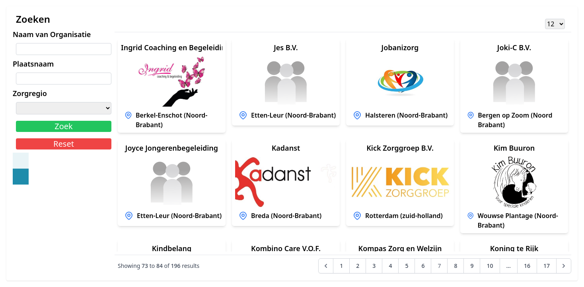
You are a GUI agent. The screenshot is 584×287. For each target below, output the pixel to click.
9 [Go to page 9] (471, 265)
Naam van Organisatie (52, 34)
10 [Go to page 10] (490, 265)
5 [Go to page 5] (406, 265)
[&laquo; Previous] (325, 265)
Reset (63, 143)
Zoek (64, 126)
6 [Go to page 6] (422, 265)
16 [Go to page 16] (527, 265)
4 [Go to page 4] (390, 265)
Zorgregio (30, 93)
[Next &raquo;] (563, 265)
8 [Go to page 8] (455, 265)
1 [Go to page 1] (341, 265)
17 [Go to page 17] (546, 265)
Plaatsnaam (33, 64)
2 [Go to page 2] (357, 265)
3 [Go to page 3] (374, 265)
